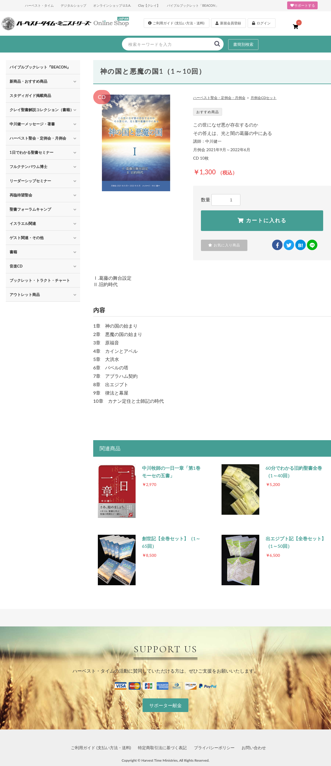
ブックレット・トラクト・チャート (40, 280)
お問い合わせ (254, 747)
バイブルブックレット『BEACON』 (40, 67)
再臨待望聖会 (21, 195)
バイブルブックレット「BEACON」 (192, 5)
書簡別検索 (243, 44)
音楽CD (16, 266)
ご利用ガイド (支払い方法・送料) (101, 747)
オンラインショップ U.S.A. (112, 5)
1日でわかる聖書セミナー (31, 152)
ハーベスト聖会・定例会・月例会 (38, 138)
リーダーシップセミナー (30, 180)
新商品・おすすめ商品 (28, 81)
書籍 (13, 252)
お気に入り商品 (224, 245)
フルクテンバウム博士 (28, 166)
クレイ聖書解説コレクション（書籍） (42, 109)
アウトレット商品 (25, 294)
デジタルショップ (73, 5)
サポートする (302, 5)
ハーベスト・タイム (39, 5)
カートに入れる (262, 220)
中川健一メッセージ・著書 (32, 124)
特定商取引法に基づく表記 (162, 747)
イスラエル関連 (23, 223)
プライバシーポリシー (214, 747)
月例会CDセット (263, 97)
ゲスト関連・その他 (27, 237)
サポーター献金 (165, 705)
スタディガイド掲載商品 (30, 95)
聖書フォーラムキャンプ (30, 209)
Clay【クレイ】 (149, 5)
